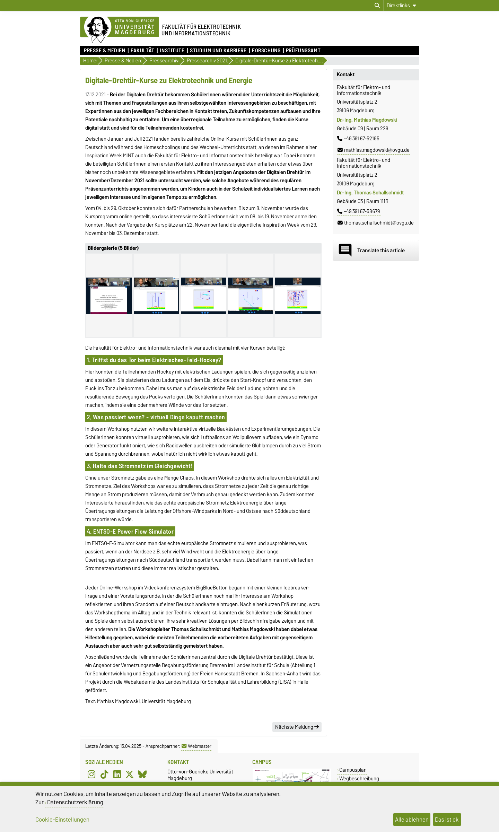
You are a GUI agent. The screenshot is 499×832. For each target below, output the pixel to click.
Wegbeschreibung (359, 778)
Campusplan (353, 769)
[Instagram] (91, 774)
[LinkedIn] (117, 774)
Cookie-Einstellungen (62, 819)
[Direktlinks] (401, 5)
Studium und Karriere (218, 50)
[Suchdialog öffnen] (377, 5)
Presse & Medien (104, 50)
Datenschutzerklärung (75, 802)
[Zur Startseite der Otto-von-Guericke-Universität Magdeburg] (119, 30)
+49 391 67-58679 (358, 211)
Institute (172, 50)
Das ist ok (447, 819)
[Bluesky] (142, 774)
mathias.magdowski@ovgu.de (374, 150)
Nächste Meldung (297, 727)
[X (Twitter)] (129, 774)
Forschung (266, 50)
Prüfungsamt (303, 50)
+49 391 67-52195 (358, 138)
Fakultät (142, 50)
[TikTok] (104, 774)
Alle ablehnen (412, 819)
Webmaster (196, 746)
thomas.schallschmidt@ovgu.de (376, 223)
